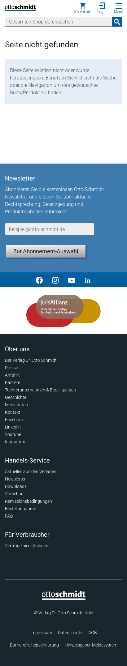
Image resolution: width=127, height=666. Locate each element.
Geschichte (15, 397)
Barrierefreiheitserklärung (34, 645)
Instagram (15, 441)
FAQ (9, 516)
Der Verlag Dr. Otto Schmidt (31, 360)
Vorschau (14, 493)
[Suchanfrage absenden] (117, 22)
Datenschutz (70, 632)
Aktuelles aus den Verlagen (30, 471)
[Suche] (58, 22)
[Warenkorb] (82, 8)
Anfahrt (12, 375)
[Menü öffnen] (119, 6)
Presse (11, 367)
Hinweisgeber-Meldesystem (91, 645)
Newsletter (15, 478)
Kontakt (12, 412)
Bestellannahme (20, 508)
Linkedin (13, 427)
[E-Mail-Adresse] (49, 229)
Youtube (13, 434)
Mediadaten (16, 404)
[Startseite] (63, 598)
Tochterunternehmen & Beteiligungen (40, 389)
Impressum (41, 632)
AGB (92, 632)
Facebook (14, 419)
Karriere (12, 382)
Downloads (16, 486)
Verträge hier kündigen (26, 545)
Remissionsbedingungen (28, 501)
